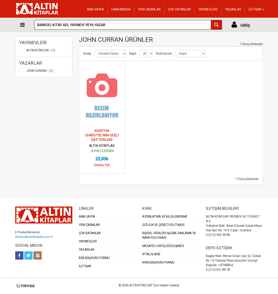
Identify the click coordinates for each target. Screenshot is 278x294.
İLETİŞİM (85, 266)
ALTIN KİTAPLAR (102, 146)
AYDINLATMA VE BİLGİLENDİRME (164, 216)
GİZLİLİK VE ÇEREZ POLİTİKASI (163, 225)
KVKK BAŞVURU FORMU (158, 262)
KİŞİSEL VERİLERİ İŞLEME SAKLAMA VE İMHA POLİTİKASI (169, 235)
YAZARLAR (233, 9)
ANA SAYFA (95, 9)
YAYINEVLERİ (208, 9)
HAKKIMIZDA (120, 9)
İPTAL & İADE (151, 254)
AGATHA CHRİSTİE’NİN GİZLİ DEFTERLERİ (102, 135)
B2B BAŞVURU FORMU (94, 258)
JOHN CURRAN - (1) (39, 70)
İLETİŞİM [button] (256, 9)
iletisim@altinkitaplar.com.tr (34, 237)
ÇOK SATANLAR (179, 9)
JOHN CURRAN (102, 151)
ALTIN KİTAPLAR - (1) (40, 50)
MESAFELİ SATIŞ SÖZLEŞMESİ (163, 246)
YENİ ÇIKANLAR (149, 9)
